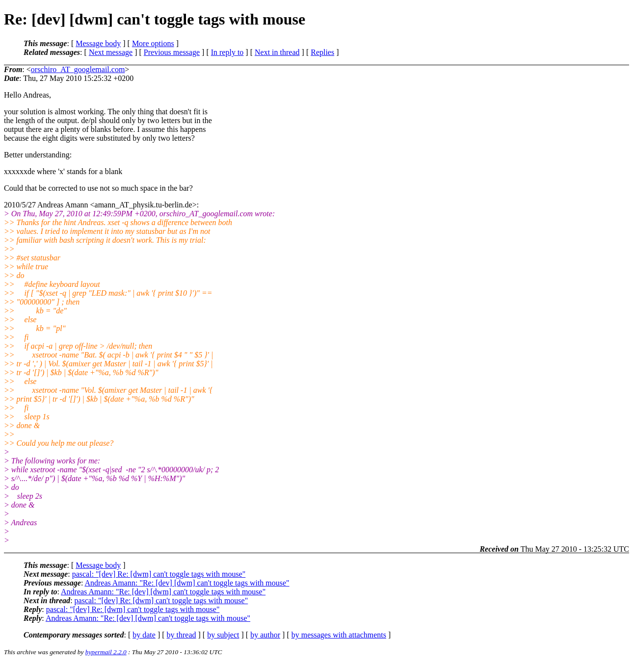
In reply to (227, 52)
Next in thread (277, 52)
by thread (181, 635)
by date (144, 635)
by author (265, 635)
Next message (110, 52)
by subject (223, 635)
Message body (98, 43)
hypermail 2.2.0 (106, 652)
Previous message (172, 52)
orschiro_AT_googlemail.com (78, 69)
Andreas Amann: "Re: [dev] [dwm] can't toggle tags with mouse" (186, 583)
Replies (322, 52)
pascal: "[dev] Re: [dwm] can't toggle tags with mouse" (159, 574)
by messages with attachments (338, 635)
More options (153, 43)
